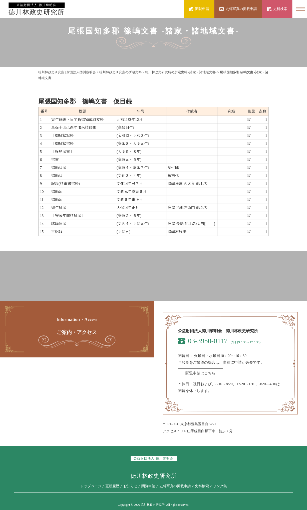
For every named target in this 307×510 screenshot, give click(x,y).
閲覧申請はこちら (200, 373)
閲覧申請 (148, 486)
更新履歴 (112, 486)
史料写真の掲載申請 (175, 486)
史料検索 (202, 486)
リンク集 (220, 486)
